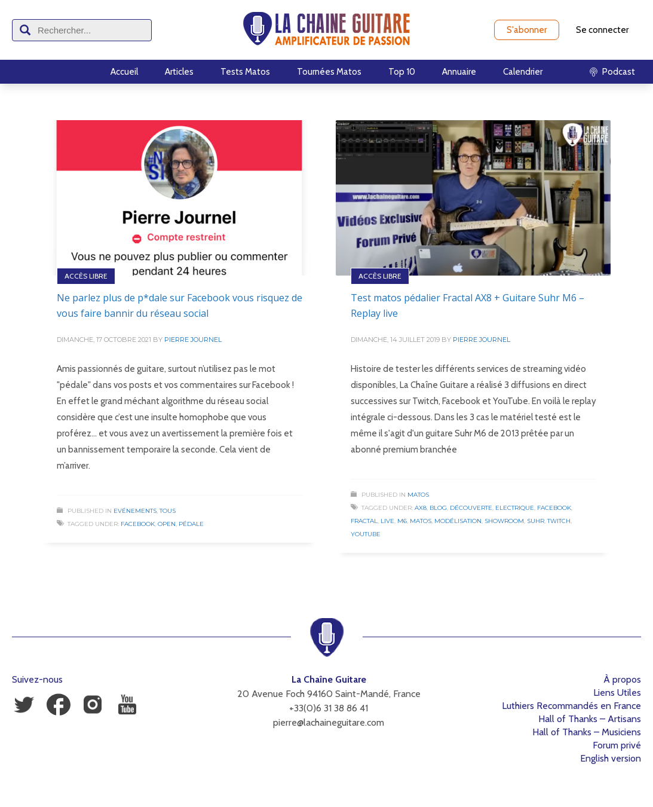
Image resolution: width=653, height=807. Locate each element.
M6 (402, 521)
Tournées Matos (329, 71)
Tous (168, 511)
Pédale (191, 524)
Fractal (364, 521)
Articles (179, 71)
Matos (418, 495)
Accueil (124, 71)
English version (610, 758)
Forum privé (617, 745)
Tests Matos (245, 71)
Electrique (514, 508)
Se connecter (602, 30)
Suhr (535, 521)
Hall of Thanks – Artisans (589, 719)
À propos (622, 679)
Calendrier (522, 71)
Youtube (366, 534)
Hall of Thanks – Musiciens (586, 732)
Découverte (471, 508)
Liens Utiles (617, 692)
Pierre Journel (193, 339)
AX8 (421, 508)
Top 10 (401, 71)
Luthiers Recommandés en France (571, 705)
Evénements (135, 511)
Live (387, 521)
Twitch (559, 521)
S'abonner (527, 30)
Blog (438, 508)
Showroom (504, 521)
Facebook (138, 524)
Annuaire (459, 71)
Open (167, 524)
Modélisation (458, 521)
